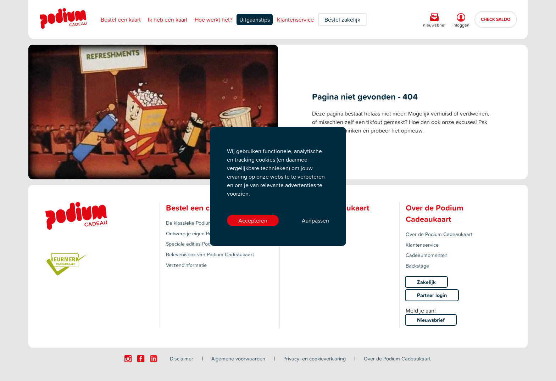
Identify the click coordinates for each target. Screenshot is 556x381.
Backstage (417, 265)
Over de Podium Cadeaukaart (439, 234)
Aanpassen (315, 220)
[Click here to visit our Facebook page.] (140, 358)
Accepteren (252, 220)
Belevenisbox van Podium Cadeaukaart (210, 254)
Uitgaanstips (254, 19)
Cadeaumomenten (426, 255)
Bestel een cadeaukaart (208, 207)
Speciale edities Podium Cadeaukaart (207, 243)
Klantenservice (295, 19)
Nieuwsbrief (431, 320)
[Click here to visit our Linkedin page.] (153, 358)
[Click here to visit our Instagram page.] (128, 358)
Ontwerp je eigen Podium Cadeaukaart (209, 233)
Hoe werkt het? (213, 19)
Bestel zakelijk (342, 19)
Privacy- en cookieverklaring (314, 358)
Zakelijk (426, 282)
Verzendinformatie (186, 265)
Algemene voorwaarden (238, 358)
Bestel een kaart (121, 19)
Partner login (432, 295)
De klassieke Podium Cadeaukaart (204, 222)
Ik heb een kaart (168, 19)
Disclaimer (181, 358)
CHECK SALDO (496, 19)
